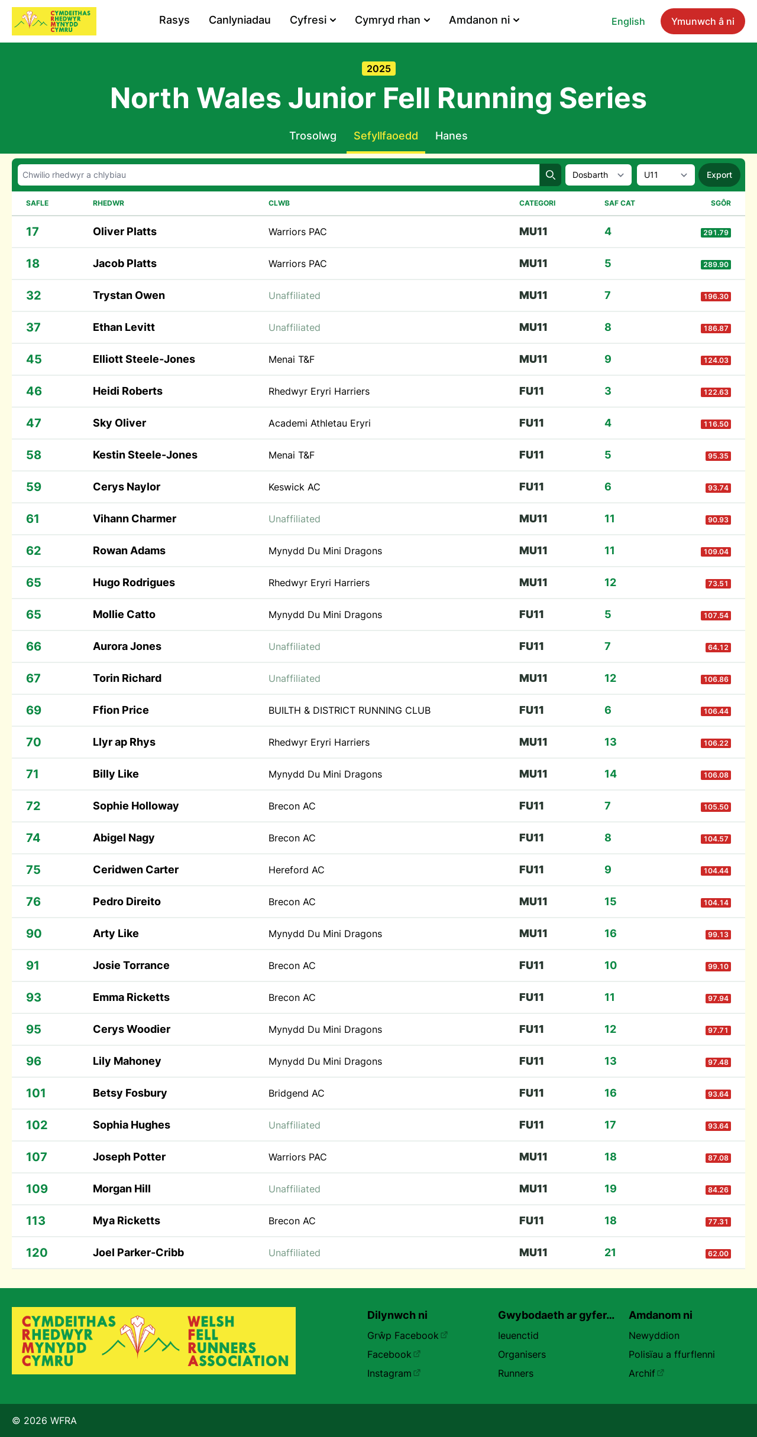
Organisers (522, 1354)
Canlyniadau (240, 20)
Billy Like (116, 774)
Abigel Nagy (124, 837)
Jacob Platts (125, 263)
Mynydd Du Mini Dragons (325, 551)
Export (719, 175)
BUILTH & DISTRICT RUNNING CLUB (349, 710)
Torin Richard (127, 678)
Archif (647, 1373)
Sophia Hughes (131, 1125)
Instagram (394, 1373)
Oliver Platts (125, 231)
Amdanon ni (484, 20)
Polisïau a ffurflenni (672, 1354)
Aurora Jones (127, 646)
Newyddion (654, 1335)
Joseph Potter (129, 1156)
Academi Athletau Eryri (319, 423)
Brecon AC (292, 806)
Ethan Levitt (124, 327)
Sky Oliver (119, 423)
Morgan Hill (122, 1188)
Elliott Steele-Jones (144, 359)
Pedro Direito (127, 901)
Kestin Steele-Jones (145, 454)
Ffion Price (121, 710)
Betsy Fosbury (130, 1093)
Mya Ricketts (126, 1220)
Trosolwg (313, 135)
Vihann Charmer (134, 518)
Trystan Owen (129, 295)
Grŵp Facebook (407, 1335)
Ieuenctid (518, 1335)
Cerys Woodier (131, 1029)
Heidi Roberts (128, 391)
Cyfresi (313, 20)
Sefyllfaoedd (386, 135)
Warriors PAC (297, 232)
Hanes (451, 135)
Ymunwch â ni (703, 21)
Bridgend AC (296, 1093)
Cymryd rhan (392, 20)
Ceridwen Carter (136, 869)
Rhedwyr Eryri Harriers (319, 391)
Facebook (394, 1354)
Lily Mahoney (127, 1061)
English (628, 21)
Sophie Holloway (136, 805)
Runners (515, 1373)
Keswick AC (294, 487)
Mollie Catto (124, 614)
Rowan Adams (129, 550)
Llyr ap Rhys (124, 742)
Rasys (174, 20)
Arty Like (116, 933)
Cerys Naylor (126, 486)
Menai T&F (291, 359)
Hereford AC (296, 870)
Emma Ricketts (131, 997)
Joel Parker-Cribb (138, 1252)
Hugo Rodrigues (134, 582)
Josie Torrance (131, 965)
